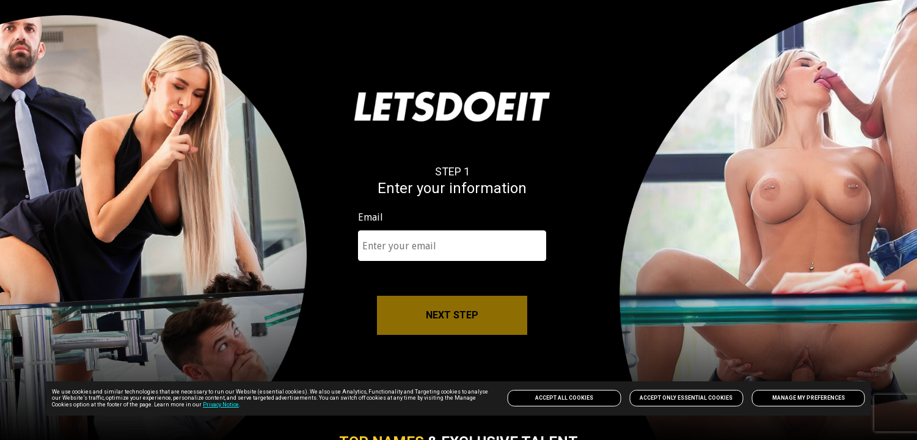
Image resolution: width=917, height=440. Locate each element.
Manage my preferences (808, 398)
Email (370, 218)
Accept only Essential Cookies (686, 398)
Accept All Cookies (564, 398)
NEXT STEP (452, 315)
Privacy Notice (221, 405)
